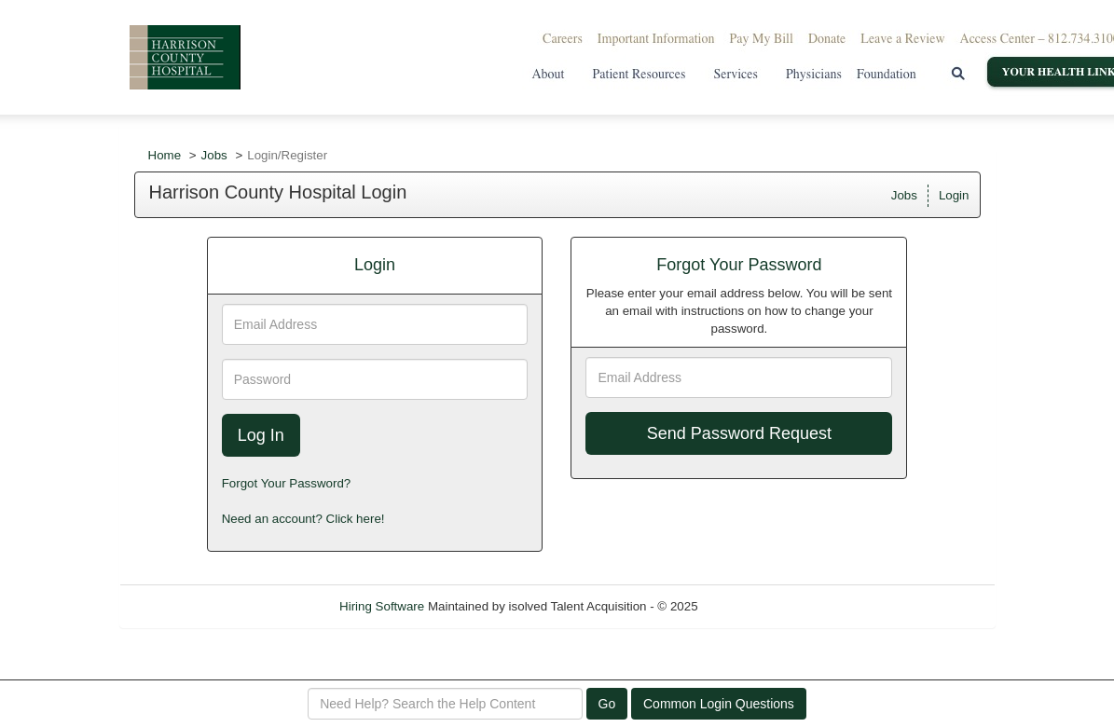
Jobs (214, 155)
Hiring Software (381, 606)
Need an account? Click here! (303, 519)
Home (165, 155)
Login (954, 195)
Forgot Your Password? (286, 483)
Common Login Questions (718, 703)
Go (607, 703)
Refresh (753, 606)
